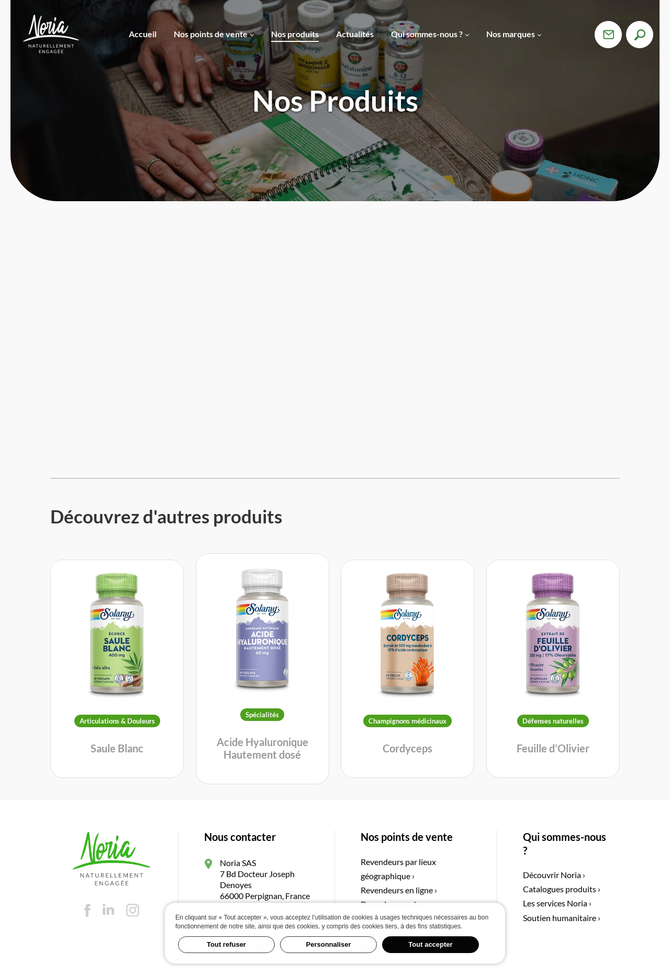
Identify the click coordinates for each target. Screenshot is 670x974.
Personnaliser (328, 944)
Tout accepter (430, 944)
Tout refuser (226, 944)
